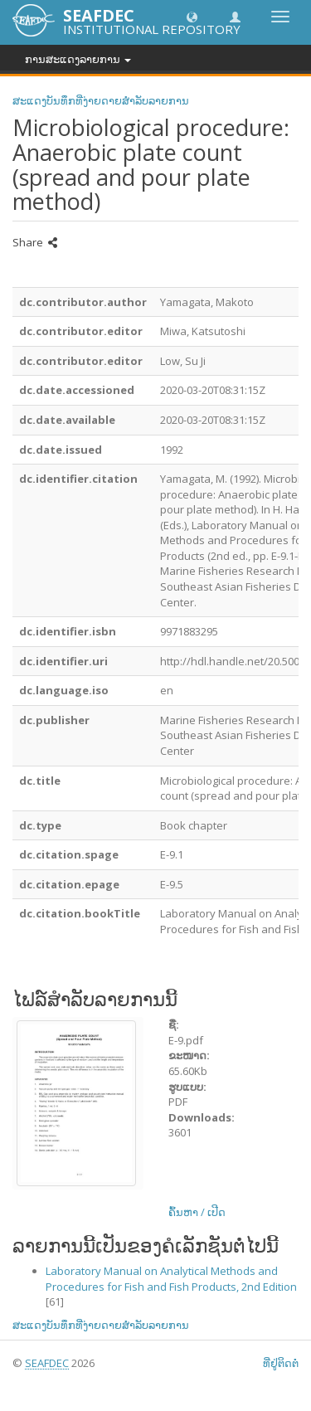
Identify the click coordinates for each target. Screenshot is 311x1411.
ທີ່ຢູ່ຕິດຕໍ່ (281, 1362)
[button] (192, 16)
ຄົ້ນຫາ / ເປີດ (197, 1211)
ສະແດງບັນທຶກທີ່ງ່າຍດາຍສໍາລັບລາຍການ (100, 100)
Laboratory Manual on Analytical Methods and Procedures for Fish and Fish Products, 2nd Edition (171, 1278)
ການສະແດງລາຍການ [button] (78, 58)
